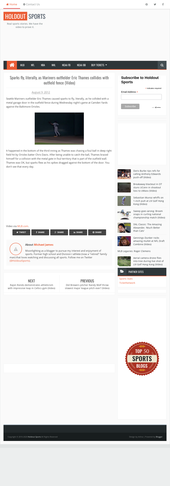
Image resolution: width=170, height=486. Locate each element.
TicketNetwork (127, 282)
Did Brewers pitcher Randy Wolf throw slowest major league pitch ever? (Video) (87, 286)
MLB (22, 65)
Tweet (21, 232)
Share (40, 232)
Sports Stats (126, 278)
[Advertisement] (113, 35)
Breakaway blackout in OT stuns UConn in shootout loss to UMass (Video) (147, 187)
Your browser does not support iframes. (47, 196)
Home (11, 4)
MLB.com (22, 226)
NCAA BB (81, 65)
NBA (43, 65)
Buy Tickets (97, 65)
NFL (32, 65)
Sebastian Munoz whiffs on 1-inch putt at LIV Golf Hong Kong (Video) (148, 201)
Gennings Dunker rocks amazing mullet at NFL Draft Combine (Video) (149, 241)
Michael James (43, 244)
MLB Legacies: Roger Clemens (134, 251)
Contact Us (31, 4)
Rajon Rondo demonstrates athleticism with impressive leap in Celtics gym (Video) (31, 286)
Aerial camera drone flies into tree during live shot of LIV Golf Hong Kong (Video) (148, 261)
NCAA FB (66, 65)
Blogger (159, 436)
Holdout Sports (34, 436)
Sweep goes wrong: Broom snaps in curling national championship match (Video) (149, 214)
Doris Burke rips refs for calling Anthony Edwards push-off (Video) (147, 174)
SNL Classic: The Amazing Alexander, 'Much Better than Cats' (147, 227)
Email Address (129, 92)
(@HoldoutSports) (20, 260)
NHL (53, 65)
